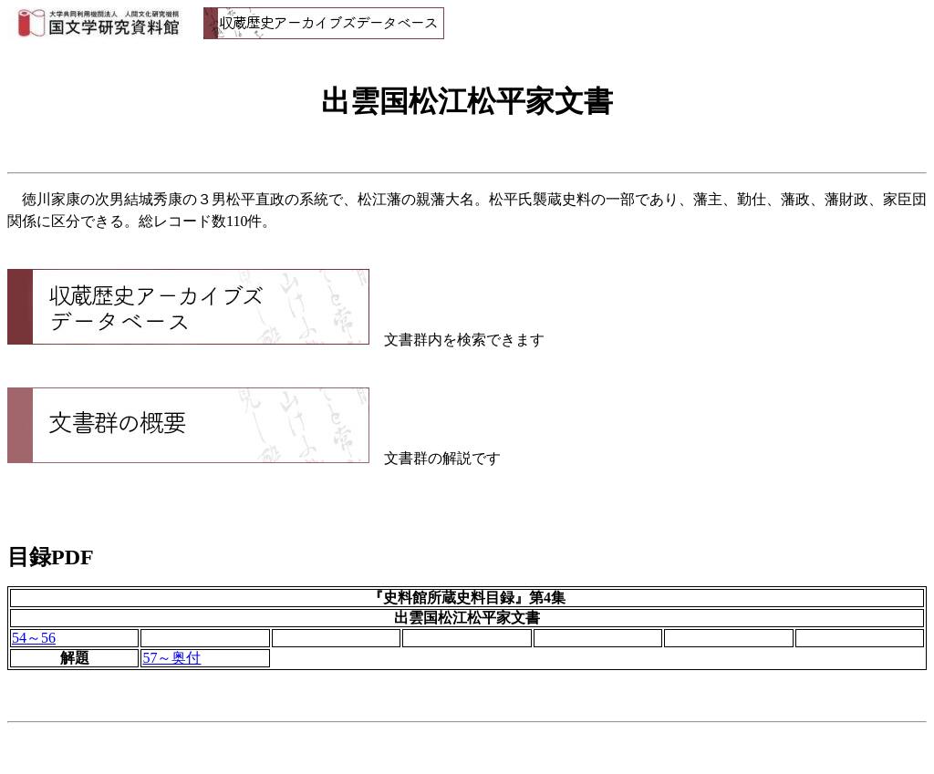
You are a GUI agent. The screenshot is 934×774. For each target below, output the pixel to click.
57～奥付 (171, 658)
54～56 (34, 637)
